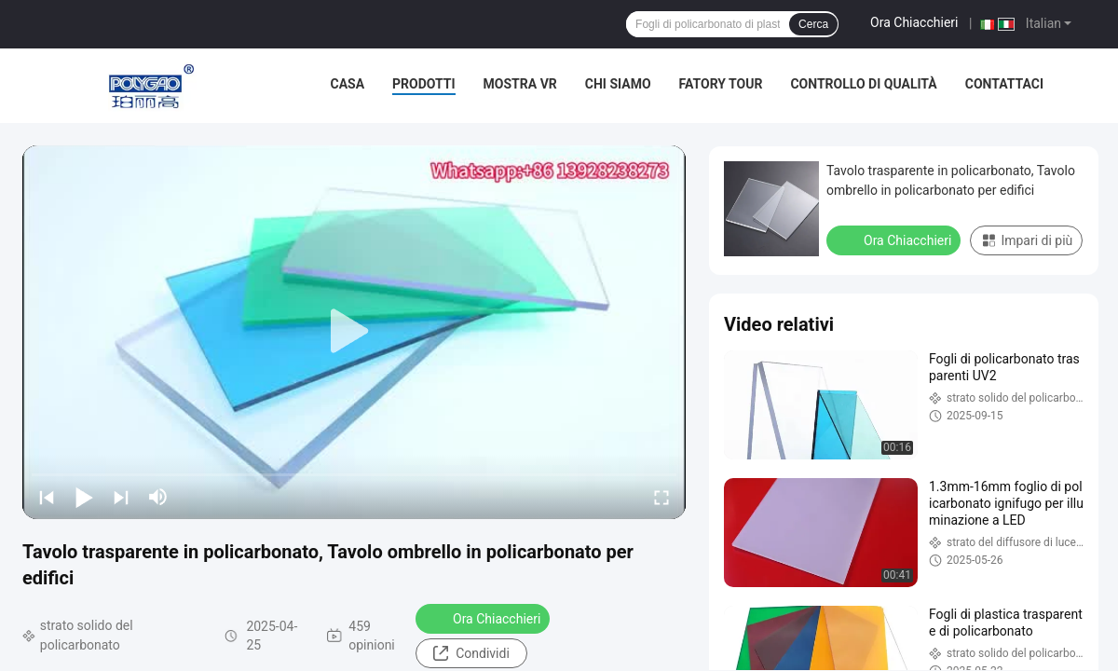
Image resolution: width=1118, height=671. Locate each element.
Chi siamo (618, 83)
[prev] (46, 497)
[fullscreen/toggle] (661, 497)
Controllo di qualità (863, 83)
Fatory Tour (721, 83)
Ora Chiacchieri (914, 22)
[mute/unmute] (158, 497)
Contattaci (1004, 83)
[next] (121, 497)
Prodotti (424, 83)
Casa (348, 83)
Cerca (813, 24)
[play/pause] (83, 497)
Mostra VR (520, 83)
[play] (354, 331)
